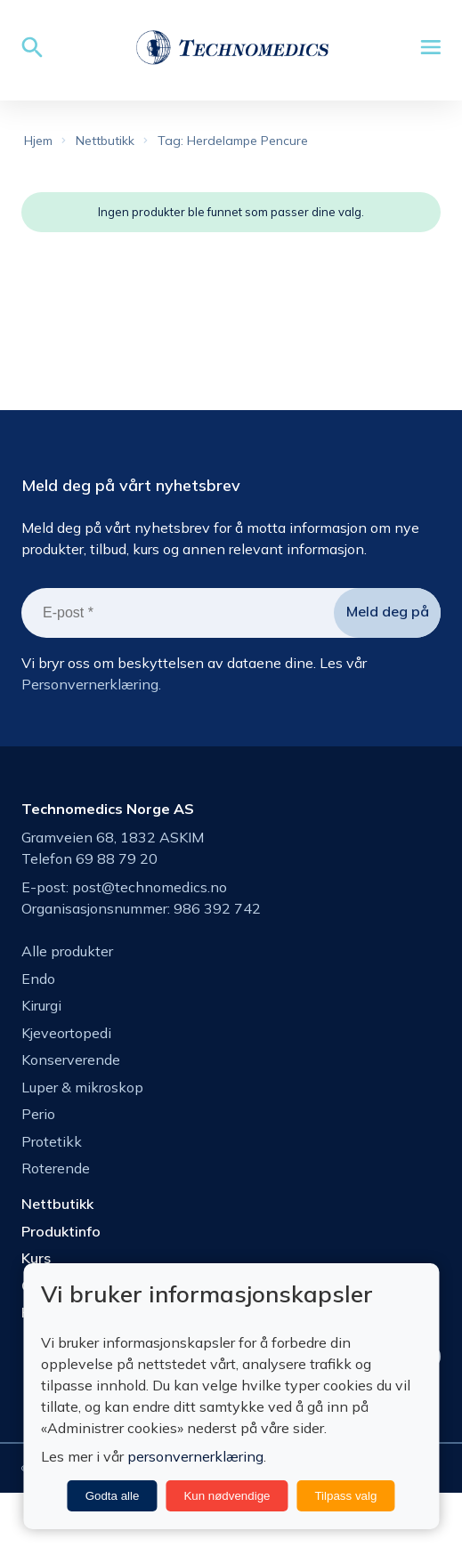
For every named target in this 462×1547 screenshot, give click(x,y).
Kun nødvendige (226, 1496)
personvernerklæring (195, 1456)
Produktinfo (61, 1231)
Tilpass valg (345, 1496)
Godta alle (112, 1496)
